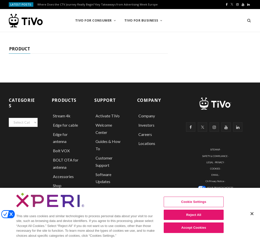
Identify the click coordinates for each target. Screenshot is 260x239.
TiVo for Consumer (93, 20)
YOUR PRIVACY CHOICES (220, 187)
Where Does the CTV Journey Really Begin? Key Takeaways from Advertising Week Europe (97, 4)
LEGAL (209, 162)
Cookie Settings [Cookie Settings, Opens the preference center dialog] (193, 208)
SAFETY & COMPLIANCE (215, 156)
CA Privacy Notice (215, 181)
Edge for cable (65, 125)
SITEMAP (215, 149)
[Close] (251, 220)
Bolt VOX (61, 150)
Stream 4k (61, 115)
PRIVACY (219, 162)
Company (146, 115)
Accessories (63, 176)
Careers (145, 134)
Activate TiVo (108, 115)
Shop (57, 185)
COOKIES (215, 168)
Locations (146, 143)
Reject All (193, 221)
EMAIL (215, 175)
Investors (146, 125)
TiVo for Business (141, 20)
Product (19, 49)
